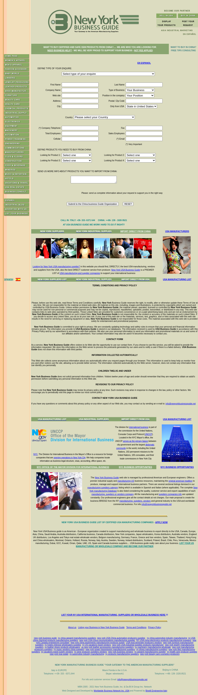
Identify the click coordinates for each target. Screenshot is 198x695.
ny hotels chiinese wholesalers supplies (63, 645)
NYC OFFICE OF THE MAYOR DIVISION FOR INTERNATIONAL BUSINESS (73, 467)
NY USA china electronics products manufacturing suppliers (163, 640)
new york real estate (59, 654)
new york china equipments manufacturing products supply (97, 642)
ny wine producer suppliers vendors (90, 652)
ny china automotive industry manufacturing (167, 638)
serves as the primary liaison (135, 441)
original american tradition (181, 481)
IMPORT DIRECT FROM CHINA (135, 231)
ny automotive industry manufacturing (87, 654)
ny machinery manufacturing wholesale (153, 647)
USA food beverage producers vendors (144, 642)
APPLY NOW (161, 522)
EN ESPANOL (144, 63)
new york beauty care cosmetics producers (160, 654)
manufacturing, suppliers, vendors (135, 501)
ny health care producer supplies (182, 652)
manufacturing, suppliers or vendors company (112, 494)
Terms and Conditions (136, 627)
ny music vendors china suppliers (69, 649)
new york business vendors (120, 652)
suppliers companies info (170, 494)
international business (138, 427)
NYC (35, 454)
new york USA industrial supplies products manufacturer (138, 645)
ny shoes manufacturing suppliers (151, 649)
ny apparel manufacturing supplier (150, 652)
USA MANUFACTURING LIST (177, 279)
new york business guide (45, 638)
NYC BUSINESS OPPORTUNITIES (135, 467)
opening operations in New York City (69, 457)
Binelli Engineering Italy (156, 691)
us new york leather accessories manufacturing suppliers (107, 647)
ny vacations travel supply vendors (57, 652)
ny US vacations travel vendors (96, 645)
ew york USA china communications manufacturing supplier (107, 640)
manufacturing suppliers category (103, 487)
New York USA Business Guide (125, 270)
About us (72, 627)
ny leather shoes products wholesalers (62, 647)
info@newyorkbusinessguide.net (181, 403)
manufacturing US (125, 481)
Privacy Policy (154, 627)
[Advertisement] (115, 581)
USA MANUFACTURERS (177, 231)
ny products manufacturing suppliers (122, 654)
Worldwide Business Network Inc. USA (111, 691)
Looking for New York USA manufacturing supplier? (56, 266)
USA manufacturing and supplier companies (80, 273)
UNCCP (148, 434)
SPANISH (8, 279)
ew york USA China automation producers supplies (121, 638)
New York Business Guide (107, 477)
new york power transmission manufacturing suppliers (110, 649)
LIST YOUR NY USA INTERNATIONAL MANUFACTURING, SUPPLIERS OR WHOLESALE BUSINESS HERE (113, 615)
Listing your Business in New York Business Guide (101, 627)
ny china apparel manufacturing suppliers (77, 638)
